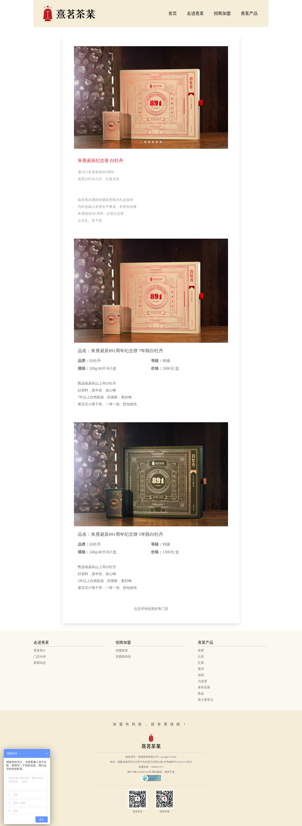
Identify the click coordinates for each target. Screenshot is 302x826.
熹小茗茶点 (205, 699)
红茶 (201, 662)
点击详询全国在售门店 (151, 609)
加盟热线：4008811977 (151, 766)
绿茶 (201, 675)
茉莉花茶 (204, 687)
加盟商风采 (123, 656)
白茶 (201, 656)
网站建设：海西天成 (163, 771)
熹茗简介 (40, 650)
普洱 (201, 668)
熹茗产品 (249, 13)
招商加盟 (222, 13)
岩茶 (201, 650)
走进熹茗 (195, 13)
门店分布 (40, 656)
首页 (172, 13)
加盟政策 (122, 650)
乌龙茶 (202, 681)
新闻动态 (40, 662)
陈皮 (201, 693)
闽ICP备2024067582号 (139, 771)
